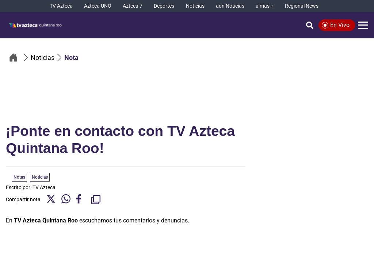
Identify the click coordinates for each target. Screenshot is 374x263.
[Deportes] (164, 6)
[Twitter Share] (51, 199)
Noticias (40, 177)
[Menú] (363, 25)
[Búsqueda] (310, 25)
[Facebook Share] (80, 199)
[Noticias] (195, 6)
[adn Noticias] (230, 6)
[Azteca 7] (132, 6)
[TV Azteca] (61, 6)
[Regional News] (301, 6)
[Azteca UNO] (97, 6)
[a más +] (264, 6)
